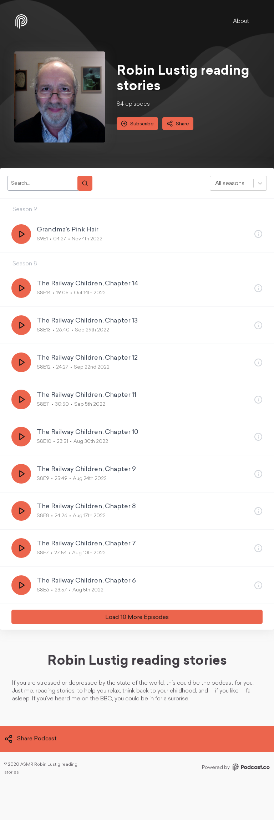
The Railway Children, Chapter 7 (86, 543)
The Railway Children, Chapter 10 (87, 432)
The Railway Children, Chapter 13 (87, 321)
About (241, 21)
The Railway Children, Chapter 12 (87, 358)
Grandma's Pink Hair (67, 229)
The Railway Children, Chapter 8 (86, 506)
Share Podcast (30, 739)
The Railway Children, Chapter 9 (86, 469)
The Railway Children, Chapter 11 (86, 395)
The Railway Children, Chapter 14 (87, 283)
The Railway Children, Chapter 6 (86, 581)
